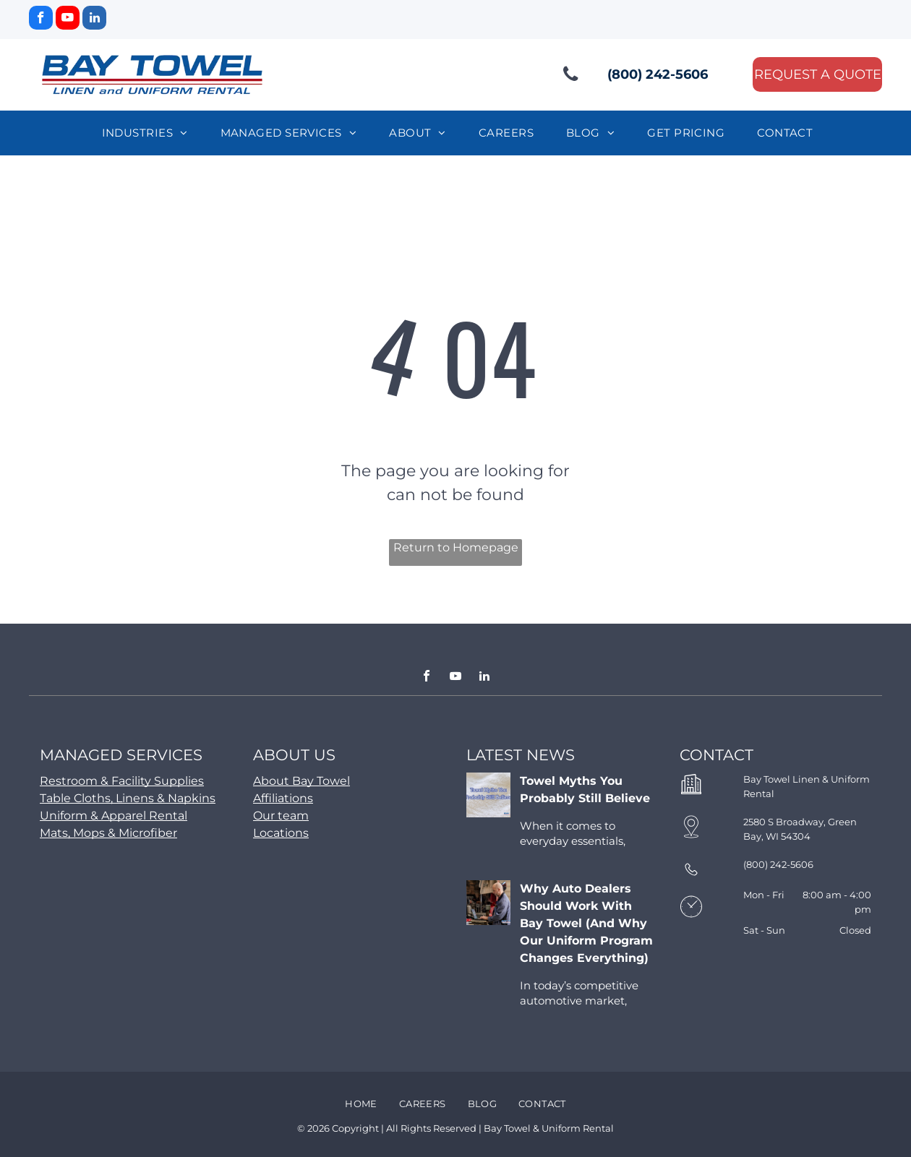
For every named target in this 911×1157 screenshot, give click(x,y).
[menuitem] (150, 133)
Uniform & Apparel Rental (113, 815)
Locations (281, 833)
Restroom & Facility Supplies (122, 781)
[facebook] (41, 19)
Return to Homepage (455, 547)
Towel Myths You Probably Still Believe (585, 789)
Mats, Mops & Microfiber (108, 833)
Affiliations (283, 798)
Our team (281, 815)
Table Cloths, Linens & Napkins (127, 798)
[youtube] (68, 19)
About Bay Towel (301, 781)
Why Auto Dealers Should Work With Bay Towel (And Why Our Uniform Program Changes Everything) (586, 923)
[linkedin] (94, 19)
